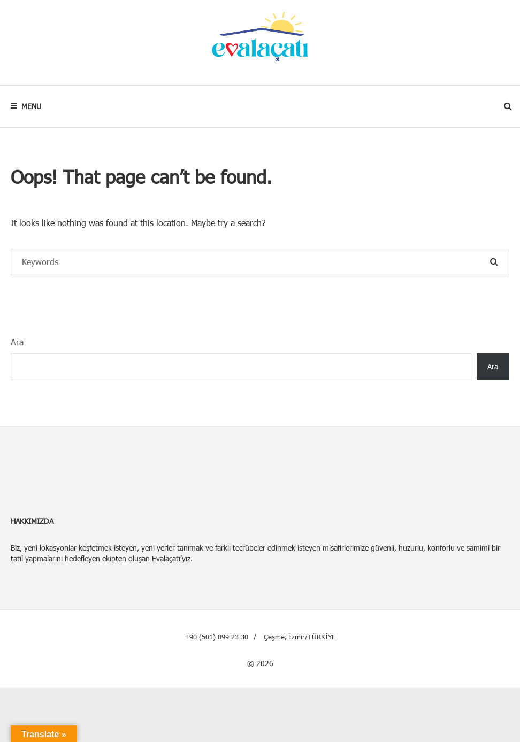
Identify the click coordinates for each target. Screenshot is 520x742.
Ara (17, 342)
